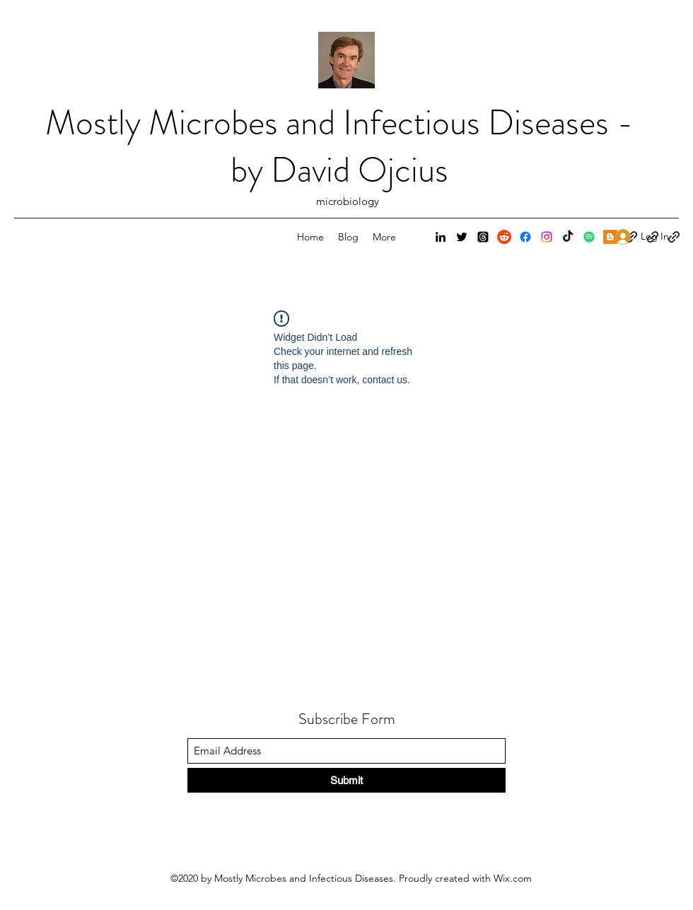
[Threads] (483, 237)
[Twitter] (462, 237)
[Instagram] (547, 237)
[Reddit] (504, 237)
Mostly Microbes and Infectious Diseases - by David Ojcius (339, 146)
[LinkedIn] (440, 237)
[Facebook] (525, 237)
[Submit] (346, 780)
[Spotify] (589, 237)
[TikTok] (568, 237)
